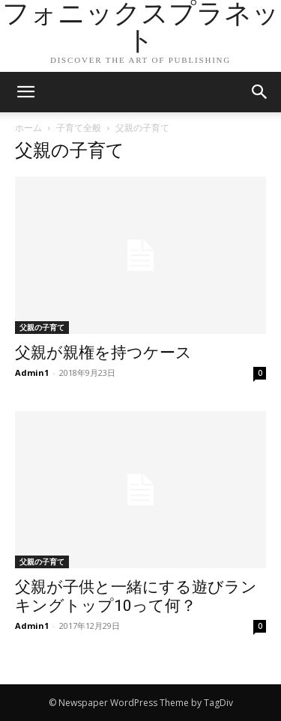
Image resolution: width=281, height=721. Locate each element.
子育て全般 (78, 127)
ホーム (28, 127)
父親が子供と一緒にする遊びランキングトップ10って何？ (136, 596)
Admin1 (32, 372)
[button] (260, 92)
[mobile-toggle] (25, 92)
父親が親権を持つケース (103, 353)
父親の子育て (41, 327)
